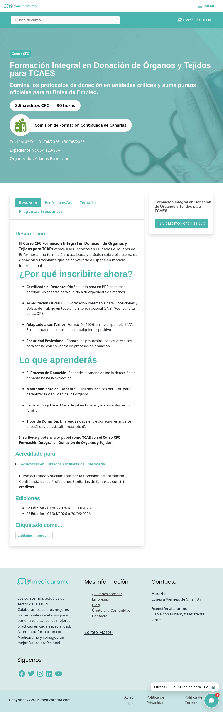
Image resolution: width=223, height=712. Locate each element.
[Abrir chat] (211, 701)
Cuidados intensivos (34, 535)
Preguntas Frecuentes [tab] (41, 211)
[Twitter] (31, 673)
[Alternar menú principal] (207, 6)
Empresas (100, 599)
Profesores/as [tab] (58, 202)
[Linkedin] (49, 673)
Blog (96, 604)
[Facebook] (21, 673)
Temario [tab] (88, 202)
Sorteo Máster (98, 632)
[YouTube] (58, 673)
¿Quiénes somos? (107, 593)
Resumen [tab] (28, 202)
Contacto (100, 615)
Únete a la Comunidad (111, 610)
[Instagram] (40, 673)
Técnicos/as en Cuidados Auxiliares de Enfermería (62, 464)
